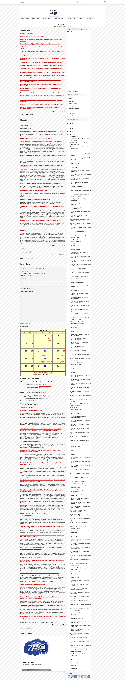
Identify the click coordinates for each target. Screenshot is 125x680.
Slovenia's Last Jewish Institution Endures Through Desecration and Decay (41, 104)
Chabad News (71, 18)
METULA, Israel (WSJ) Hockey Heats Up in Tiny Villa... (79, 552)
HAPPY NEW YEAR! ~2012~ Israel (79, 151)
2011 (70, 134)
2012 (70, 131)
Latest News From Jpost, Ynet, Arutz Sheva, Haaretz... (79, 207)
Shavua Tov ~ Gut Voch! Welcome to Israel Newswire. (79, 630)
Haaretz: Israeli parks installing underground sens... (78, 416)
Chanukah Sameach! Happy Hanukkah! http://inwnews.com (80, 228)
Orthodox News (59, 18)
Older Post (62, 283)
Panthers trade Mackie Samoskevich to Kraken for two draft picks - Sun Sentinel (42, 92)
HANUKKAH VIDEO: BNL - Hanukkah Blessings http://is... (80, 498)
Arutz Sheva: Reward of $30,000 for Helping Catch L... (79, 634)
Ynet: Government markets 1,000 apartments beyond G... (78, 617)
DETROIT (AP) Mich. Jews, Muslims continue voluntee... (79, 273)
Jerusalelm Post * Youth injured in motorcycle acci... (79, 252)
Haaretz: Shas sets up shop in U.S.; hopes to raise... (79, 445)
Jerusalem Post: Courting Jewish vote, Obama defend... (80, 658)
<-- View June (37, 372)
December (73, 136)
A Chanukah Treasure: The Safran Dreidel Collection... (79, 339)
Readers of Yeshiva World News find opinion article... (79, 404)
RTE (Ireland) (72, 113)
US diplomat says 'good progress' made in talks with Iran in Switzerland (40, 220)
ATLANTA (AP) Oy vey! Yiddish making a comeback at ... (80, 380)
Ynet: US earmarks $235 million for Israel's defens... (79, 298)
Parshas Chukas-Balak (45, 386)
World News (25, 18)
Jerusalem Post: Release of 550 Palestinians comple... (78, 589)
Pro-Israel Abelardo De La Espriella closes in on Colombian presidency (40, 183)
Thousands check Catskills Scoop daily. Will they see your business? (39, 573)
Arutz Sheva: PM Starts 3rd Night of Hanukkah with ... (79, 334)
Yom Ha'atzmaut (28, 662)
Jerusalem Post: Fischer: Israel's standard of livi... (78, 638)
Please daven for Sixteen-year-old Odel (31, 410)
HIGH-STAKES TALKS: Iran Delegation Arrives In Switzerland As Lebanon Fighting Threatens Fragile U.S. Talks (40, 548)
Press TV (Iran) (72, 111)
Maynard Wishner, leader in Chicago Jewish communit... (79, 367)
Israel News (36, 18)
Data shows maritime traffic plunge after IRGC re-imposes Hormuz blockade (41, 131)
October (72, 665)
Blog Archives (83, 29)
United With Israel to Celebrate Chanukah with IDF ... (78, 482)
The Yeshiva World (26, 407)
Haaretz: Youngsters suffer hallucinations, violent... (77, 347)
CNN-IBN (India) (72, 103)
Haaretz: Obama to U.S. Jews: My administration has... (79, 650)
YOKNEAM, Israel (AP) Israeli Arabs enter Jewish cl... (79, 343)
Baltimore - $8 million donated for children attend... (78, 527)
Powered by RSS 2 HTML (59, 111)
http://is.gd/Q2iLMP (26, 275)
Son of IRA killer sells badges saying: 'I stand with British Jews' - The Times (41, 65)
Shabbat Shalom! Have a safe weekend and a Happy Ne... (80, 162)
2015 (70, 126)
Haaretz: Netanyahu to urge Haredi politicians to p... (79, 236)
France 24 (71, 106)
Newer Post (23, 283)
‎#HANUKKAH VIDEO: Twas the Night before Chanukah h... (80, 503)
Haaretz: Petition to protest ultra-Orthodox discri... (78, 232)
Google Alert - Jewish (27, 33)
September (73, 668)
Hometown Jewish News (86, 18)
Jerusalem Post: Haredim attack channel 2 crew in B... (78, 216)
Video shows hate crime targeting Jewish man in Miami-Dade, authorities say (41, 51)
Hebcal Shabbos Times (31, 389)
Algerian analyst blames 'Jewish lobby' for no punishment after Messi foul (41, 62)
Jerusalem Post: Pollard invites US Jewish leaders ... (79, 585)
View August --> (48, 372)
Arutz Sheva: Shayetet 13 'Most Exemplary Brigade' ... (78, 511)
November (73, 663)
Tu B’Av (43, 368)
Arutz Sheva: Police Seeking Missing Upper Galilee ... (79, 523)
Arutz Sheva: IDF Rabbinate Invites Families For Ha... (79, 363)
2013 (70, 129)
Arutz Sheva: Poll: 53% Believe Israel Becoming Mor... (79, 437)
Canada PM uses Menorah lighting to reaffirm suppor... (79, 285)
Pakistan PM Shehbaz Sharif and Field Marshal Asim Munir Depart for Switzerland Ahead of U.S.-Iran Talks (39, 597)
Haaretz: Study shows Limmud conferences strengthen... (78, 269)
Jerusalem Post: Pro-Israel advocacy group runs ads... (79, 576)
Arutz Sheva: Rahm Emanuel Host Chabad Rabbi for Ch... (79, 412)
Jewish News (47, 18)
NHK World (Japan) (73, 108)
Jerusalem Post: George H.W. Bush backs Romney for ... (79, 302)
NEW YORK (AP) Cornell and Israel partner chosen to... (79, 531)
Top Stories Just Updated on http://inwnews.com (77, 408)
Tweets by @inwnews (72, 91)
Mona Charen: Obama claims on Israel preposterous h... (80, 310)
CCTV (70, 98)
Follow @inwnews (25, 323)
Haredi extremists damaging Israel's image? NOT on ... (79, 195)
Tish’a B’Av (49, 361)
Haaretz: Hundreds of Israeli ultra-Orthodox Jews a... (79, 351)
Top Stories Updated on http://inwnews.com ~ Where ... (78, 187)
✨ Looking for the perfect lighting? (30, 441)
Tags (75, 29)
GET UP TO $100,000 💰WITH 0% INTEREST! (32, 584)
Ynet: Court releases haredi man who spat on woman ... (79, 240)
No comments (43, 268)
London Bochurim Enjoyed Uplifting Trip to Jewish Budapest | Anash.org (40, 44)
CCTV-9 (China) (72, 101)
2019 (70, 123)
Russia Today (72, 116)
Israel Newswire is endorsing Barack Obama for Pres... (79, 318)
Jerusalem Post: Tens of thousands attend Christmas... (79, 248)
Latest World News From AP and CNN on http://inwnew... (80, 548)
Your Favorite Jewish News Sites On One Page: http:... (79, 609)
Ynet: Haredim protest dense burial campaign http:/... (79, 486)
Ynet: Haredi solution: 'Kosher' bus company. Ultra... (79, 449)
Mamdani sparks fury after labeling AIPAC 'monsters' (35, 199)
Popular (70, 29)
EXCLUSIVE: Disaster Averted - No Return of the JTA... (79, 515)
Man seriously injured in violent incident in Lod (33, 190)
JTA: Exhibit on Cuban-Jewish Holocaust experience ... (78, 322)
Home (22, 2)
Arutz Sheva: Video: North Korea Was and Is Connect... (80, 507)
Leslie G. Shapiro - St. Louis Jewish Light (31, 36)
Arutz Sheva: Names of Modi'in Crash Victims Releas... (79, 654)
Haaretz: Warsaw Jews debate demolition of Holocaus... (78, 281)
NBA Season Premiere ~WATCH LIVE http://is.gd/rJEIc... (80, 220)
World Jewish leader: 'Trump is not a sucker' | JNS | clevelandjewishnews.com (42, 72)
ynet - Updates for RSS (27, 252)
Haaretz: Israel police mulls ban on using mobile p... (79, 277)
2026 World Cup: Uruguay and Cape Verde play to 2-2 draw (36, 138)
